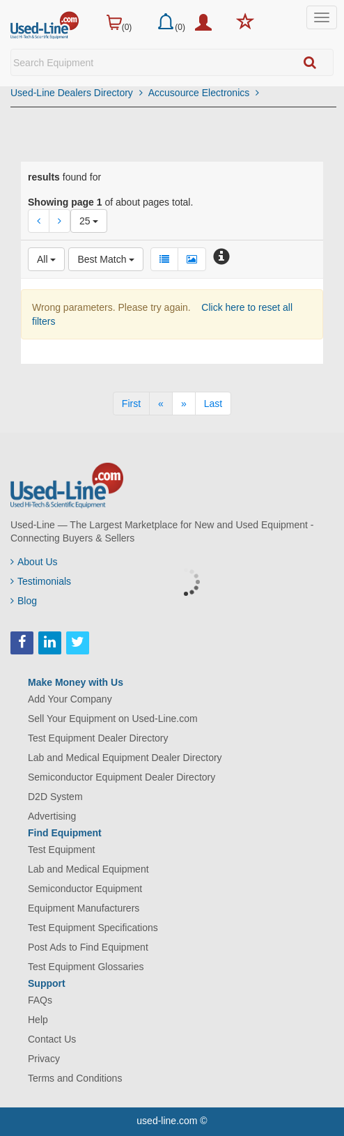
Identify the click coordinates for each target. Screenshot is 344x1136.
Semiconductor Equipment (85, 888)
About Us (34, 561)
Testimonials (40, 581)
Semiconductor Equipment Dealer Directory (121, 777)
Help (38, 1019)
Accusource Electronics (203, 92)
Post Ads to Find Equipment (88, 947)
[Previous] (161, 403)
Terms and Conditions (75, 1078)
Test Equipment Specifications (93, 927)
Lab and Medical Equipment (88, 869)
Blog (23, 600)
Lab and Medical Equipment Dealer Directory (125, 757)
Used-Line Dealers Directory (76, 92)
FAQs (40, 1000)
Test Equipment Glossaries (86, 966)
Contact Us (52, 1039)
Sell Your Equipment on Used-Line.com (113, 718)
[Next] (184, 403)
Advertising (52, 816)
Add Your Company (70, 699)
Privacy (44, 1058)
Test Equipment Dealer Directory (98, 738)
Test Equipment (61, 849)
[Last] (213, 403)
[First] (131, 403)
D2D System (55, 796)
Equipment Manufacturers (83, 908)
